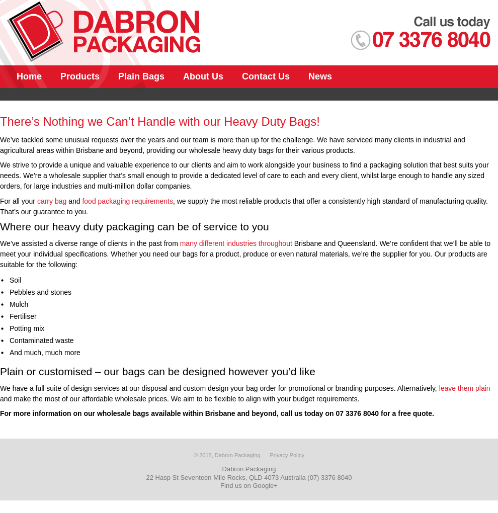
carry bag (51, 201)
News (320, 76)
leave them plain (464, 388)
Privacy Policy (287, 455)
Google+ (265, 485)
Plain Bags (141, 76)
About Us (203, 76)
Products (80, 76)
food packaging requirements (127, 201)
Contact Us (266, 76)
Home (29, 76)
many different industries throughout (236, 243)
